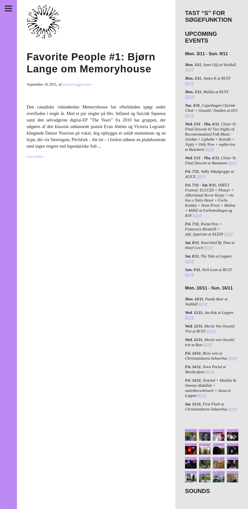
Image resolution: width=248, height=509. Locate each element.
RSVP (189, 70)
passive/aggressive (76, 84)
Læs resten (35, 156)
